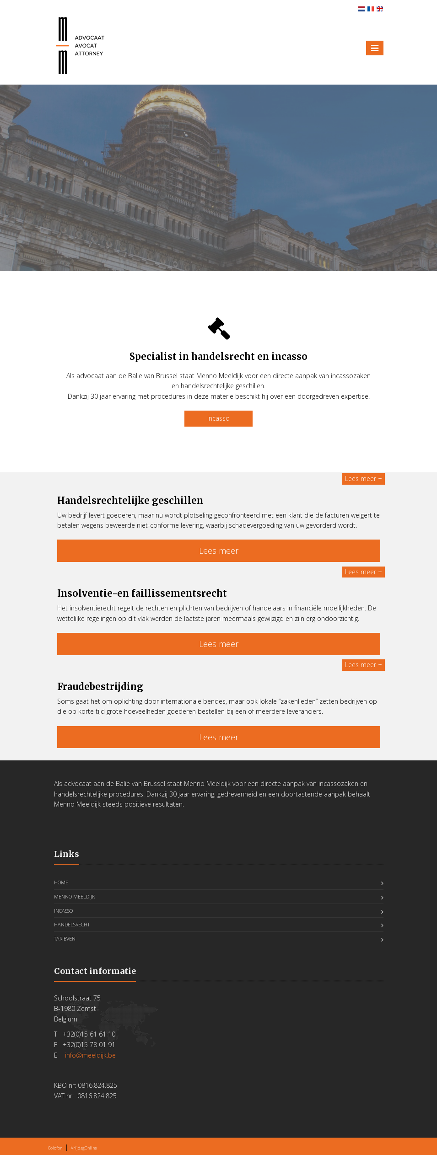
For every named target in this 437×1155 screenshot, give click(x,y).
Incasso (218, 418)
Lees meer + (363, 478)
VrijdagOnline (84, 1148)
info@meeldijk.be (90, 1055)
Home (61, 882)
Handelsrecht (72, 924)
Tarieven (65, 938)
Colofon (55, 1148)
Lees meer (218, 550)
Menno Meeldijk (74, 896)
